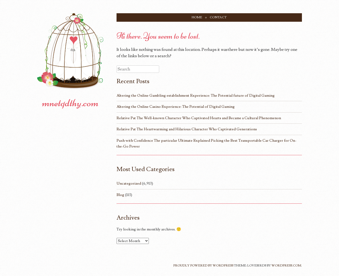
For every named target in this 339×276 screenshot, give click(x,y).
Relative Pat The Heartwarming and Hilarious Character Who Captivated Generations (187, 129)
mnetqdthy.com (70, 102)
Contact (218, 17)
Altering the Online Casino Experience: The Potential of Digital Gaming (176, 106)
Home (197, 17)
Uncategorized (129, 183)
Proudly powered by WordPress (203, 266)
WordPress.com (286, 266)
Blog (120, 194)
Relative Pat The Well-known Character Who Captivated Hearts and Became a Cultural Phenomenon (199, 118)
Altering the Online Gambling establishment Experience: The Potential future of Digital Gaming (196, 95)
